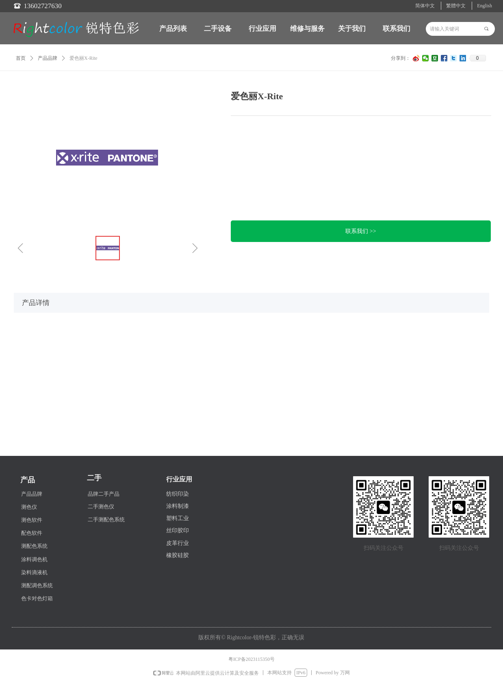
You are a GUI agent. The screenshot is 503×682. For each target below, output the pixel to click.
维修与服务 (307, 29)
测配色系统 (34, 546)
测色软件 (31, 520)
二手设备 (218, 29)
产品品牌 (47, 58)
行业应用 (262, 29)
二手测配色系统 (106, 519)
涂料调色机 (34, 559)
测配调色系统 (37, 585)
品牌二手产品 (103, 494)
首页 (21, 58)
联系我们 (396, 29)
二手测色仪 (101, 506)
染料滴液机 (34, 572)
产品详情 (36, 303)
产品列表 (173, 29)
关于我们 (352, 29)
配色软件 (31, 533)
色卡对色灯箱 (37, 598)
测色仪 (29, 507)
